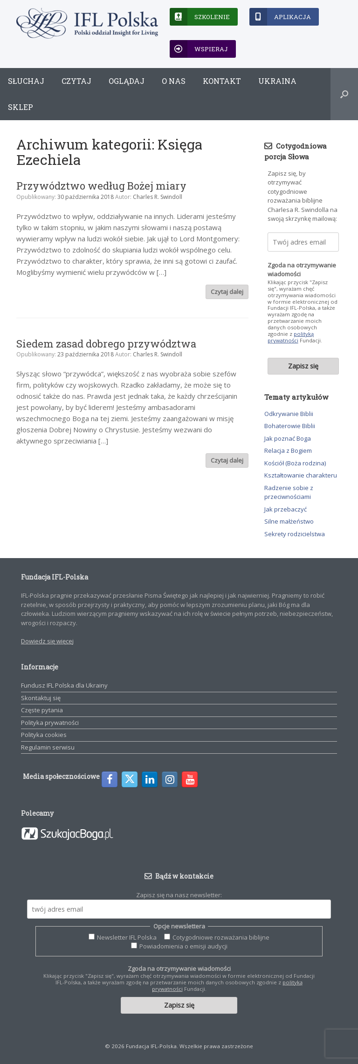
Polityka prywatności (50, 722)
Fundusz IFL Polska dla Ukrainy (64, 685)
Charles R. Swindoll (157, 197)
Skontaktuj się (41, 698)
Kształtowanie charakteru (300, 475)
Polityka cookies (44, 734)
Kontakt (222, 81)
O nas (174, 81)
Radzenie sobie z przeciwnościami (288, 492)
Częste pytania (42, 710)
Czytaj (76, 81)
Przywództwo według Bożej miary (101, 185)
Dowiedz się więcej (47, 641)
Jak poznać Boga (287, 438)
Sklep (20, 107)
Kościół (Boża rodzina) (295, 463)
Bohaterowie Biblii (289, 426)
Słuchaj (26, 81)
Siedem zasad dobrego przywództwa (106, 343)
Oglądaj (127, 81)
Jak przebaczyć (285, 509)
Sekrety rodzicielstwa (294, 534)
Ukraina (277, 81)
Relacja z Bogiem (288, 450)
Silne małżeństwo (289, 521)
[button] (344, 94)
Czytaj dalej (227, 291)
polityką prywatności (291, 337)
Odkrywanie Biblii (288, 413)
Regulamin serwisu (48, 747)
